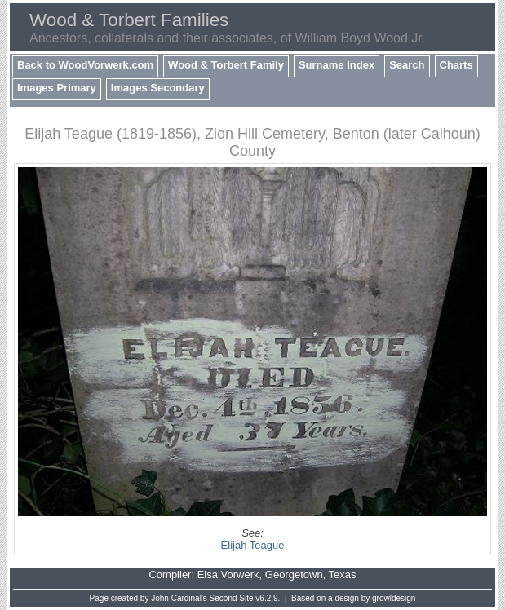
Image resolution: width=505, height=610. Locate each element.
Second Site (232, 598)
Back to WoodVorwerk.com (85, 65)
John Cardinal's (179, 598)
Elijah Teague (253, 545)
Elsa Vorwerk (228, 574)
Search (406, 65)
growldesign (393, 598)
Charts (456, 65)
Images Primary (56, 88)
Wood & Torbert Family (226, 65)
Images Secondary (158, 88)
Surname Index (336, 65)
